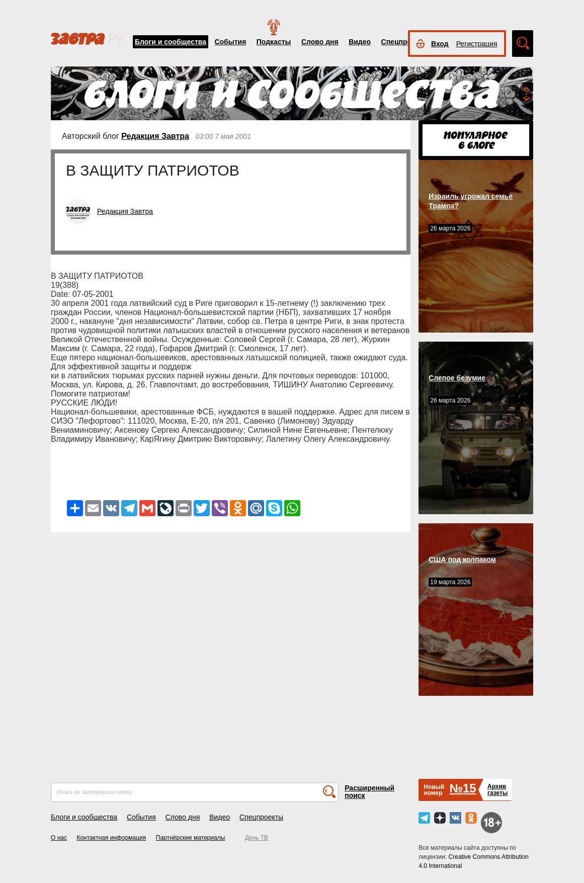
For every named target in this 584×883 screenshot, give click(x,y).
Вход (440, 44)
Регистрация (476, 44)
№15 (462, 788)
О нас (59, 837)
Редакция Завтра (155, 136)
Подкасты (274, 42)
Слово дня (320, 42)
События (230, 42)
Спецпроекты (405, 42)
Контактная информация (111, 837)
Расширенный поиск (369, 791)
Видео (360, 42)
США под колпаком (462, 559)
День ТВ (256, 837)
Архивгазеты (497, 789)
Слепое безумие (457, 378)
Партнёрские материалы (190, 837)
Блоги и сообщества (170, 42)
